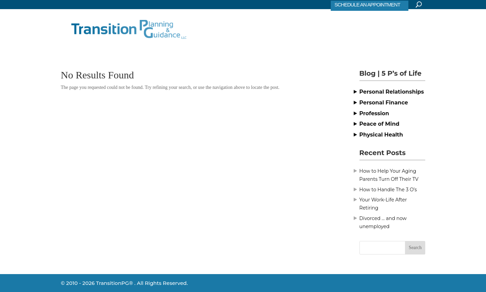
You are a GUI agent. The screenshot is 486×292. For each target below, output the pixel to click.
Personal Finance (383, 102)
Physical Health (381, 134)
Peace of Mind (379, 124)
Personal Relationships (391, 92)
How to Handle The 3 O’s (388, 190)
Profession (374, 113)
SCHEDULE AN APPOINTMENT (367, 4)
